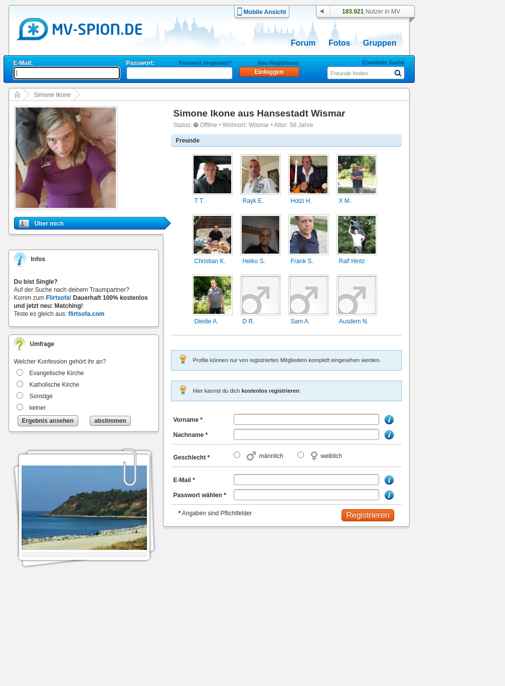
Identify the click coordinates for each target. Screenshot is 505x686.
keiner (38, 407)
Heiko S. (254, 261)
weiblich (332, 456)
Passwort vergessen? (205, 63)
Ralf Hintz (352, 261)
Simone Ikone (52, 94)
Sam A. (300, 321)
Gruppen (380, 43)
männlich (271, 456)
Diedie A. (207, 321)
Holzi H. (301, 200)
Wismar (259, 125)
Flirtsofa (58, 297)
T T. (200, 200)
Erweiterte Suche (384, 62)
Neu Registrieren (278, 63)
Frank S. (302, 261)
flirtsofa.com (86, 313)
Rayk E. (253, 200)
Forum (303, 43)
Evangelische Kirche (57, 373)
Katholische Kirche (54, 384)
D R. (249, 321)
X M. (345, 200)
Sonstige (41, 396)
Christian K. (210, 261)
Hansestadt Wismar (301, 113)
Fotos (339, 43)
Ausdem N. (354, 321)
